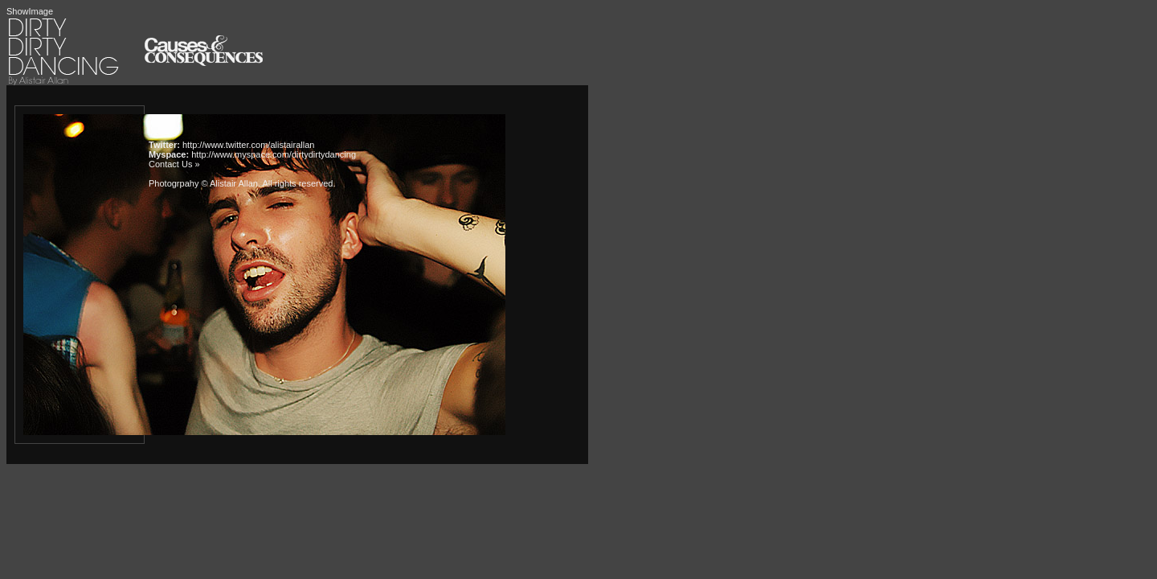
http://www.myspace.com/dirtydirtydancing (273, 154)
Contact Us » (174, 164)
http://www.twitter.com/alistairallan (248, 145)
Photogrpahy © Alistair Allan (203, 183)
